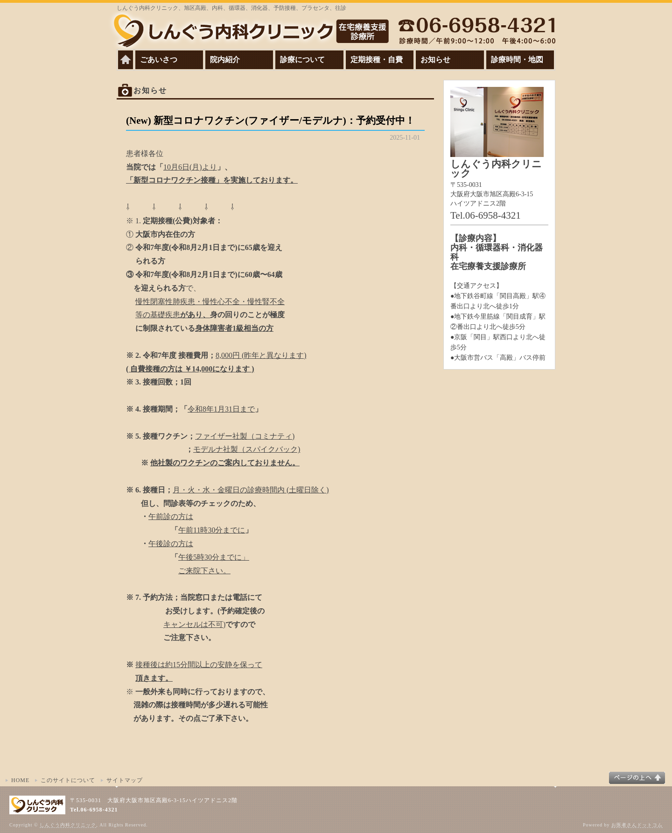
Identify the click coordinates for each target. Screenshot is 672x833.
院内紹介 (225, 60)
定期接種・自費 (376, 60)
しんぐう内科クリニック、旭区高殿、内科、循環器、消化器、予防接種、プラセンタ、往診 (231, 8)
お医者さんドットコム (637, 824)
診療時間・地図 (517, 60)
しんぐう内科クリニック (68, 824)
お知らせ (435, 60)
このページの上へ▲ (637, 778)
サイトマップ (124, 780)
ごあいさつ (158, 60)
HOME (20, 780)
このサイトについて (68, 780)
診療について (302, 60)
